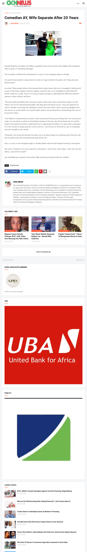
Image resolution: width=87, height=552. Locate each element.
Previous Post (8, 260)
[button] (3, 3)
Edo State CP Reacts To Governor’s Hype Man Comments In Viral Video (42, 542)
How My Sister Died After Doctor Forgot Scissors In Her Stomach (40, 522)
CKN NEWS (18, 182)
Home (7, 13)
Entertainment (16, 13)
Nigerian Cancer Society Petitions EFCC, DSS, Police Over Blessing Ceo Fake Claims (16, 236)
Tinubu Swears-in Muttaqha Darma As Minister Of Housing (38, 511)
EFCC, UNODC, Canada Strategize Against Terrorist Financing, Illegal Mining (44, 491)
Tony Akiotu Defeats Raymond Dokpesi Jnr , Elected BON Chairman (42, 236)
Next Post (79, 260)
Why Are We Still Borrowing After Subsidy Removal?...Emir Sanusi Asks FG (43, 501)
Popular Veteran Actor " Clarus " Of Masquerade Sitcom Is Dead (70, 235)
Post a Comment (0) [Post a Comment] (43, 252)
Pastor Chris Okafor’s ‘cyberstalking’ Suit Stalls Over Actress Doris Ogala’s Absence (46, 532)
